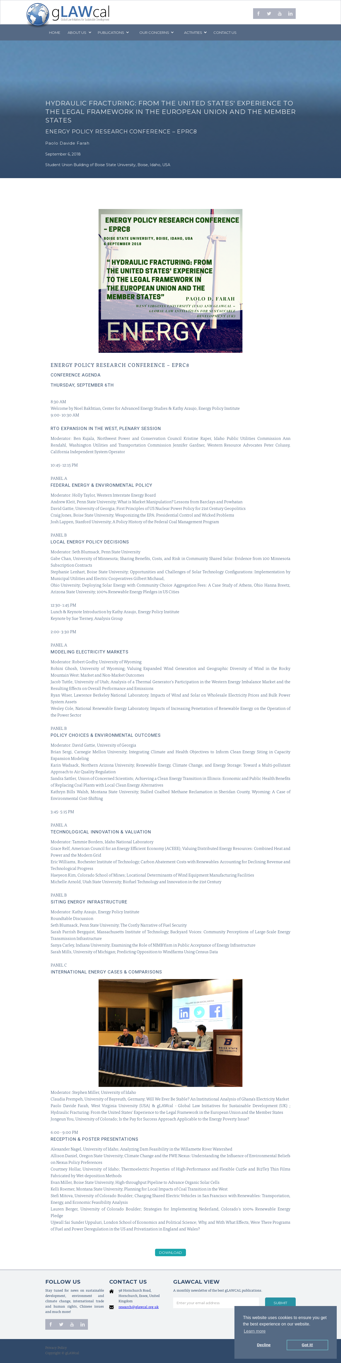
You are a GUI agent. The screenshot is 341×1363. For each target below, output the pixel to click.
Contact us (225, 32)
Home (54, 32)
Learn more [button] (255, 1331)
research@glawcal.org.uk (139, 1307)
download (170, 1252)
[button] (79, 32)
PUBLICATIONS (111, 32)
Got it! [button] (307, 1345)
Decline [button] (264, 1345)
